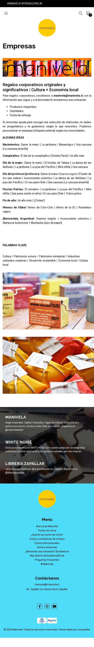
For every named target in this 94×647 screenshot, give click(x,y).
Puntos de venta (47, 530)
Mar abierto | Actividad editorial (47, 555)
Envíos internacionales (47, 543)
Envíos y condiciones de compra (47, 538)
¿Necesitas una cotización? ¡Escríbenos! (47, 551)
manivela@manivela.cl (47, 584)
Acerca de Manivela (47, 526)
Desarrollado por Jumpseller (74, 629)
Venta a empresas (47, 547)
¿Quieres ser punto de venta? (47, 534)
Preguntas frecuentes (47, 559)
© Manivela (47, 564)
